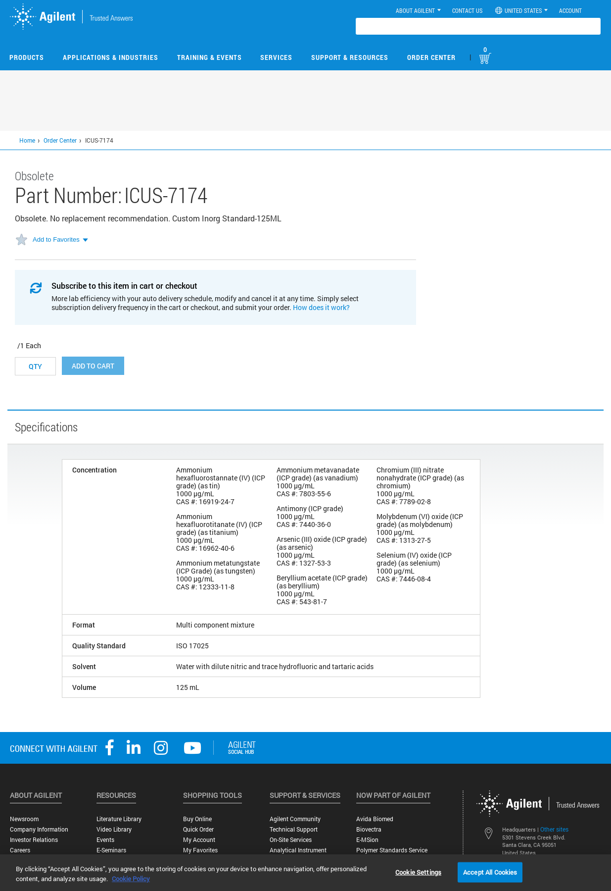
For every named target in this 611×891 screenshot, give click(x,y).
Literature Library (118, 819)
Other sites (554, 829)
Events (105, 839)
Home (27, 140)
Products (26, 57)
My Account (199, 839)
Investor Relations (34, 839)
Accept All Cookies (490, 871)
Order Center (431, 57)
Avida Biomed (374, 819)
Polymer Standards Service (391, 850)
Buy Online (197, 819)
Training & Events (209, 57)
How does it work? (321, 307)
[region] (305, 872)
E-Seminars (111, 850)
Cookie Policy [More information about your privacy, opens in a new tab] (131, 878)
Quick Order (198, 829)
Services (276, 57)
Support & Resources (349, 57)
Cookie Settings (418, 871)
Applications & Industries (110, 57)
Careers (20, 850)
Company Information (39, 829)
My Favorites (200, 850)
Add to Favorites (56, 239)
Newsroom (24, 819)
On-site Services (291, 839)
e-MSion (367, 839)
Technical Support (294, 829)
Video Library (114, 829)
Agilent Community (295, 819)
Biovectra (368, 829)
